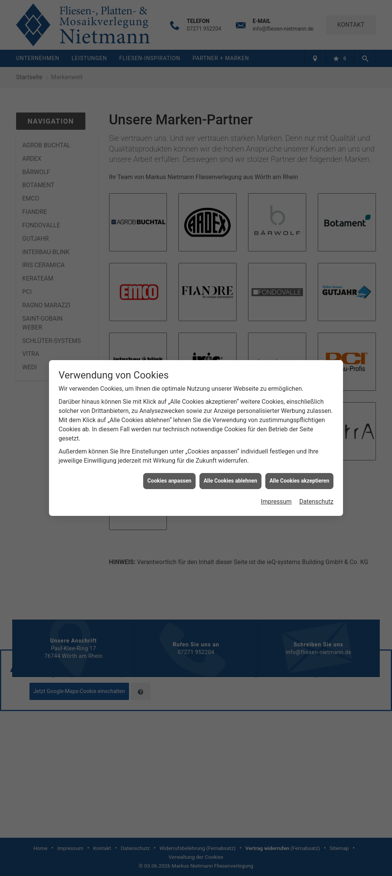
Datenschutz (316, 496)
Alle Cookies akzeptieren (299, 476)
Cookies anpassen (169, 476)
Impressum (276, 496)
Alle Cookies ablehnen (230, 476)
